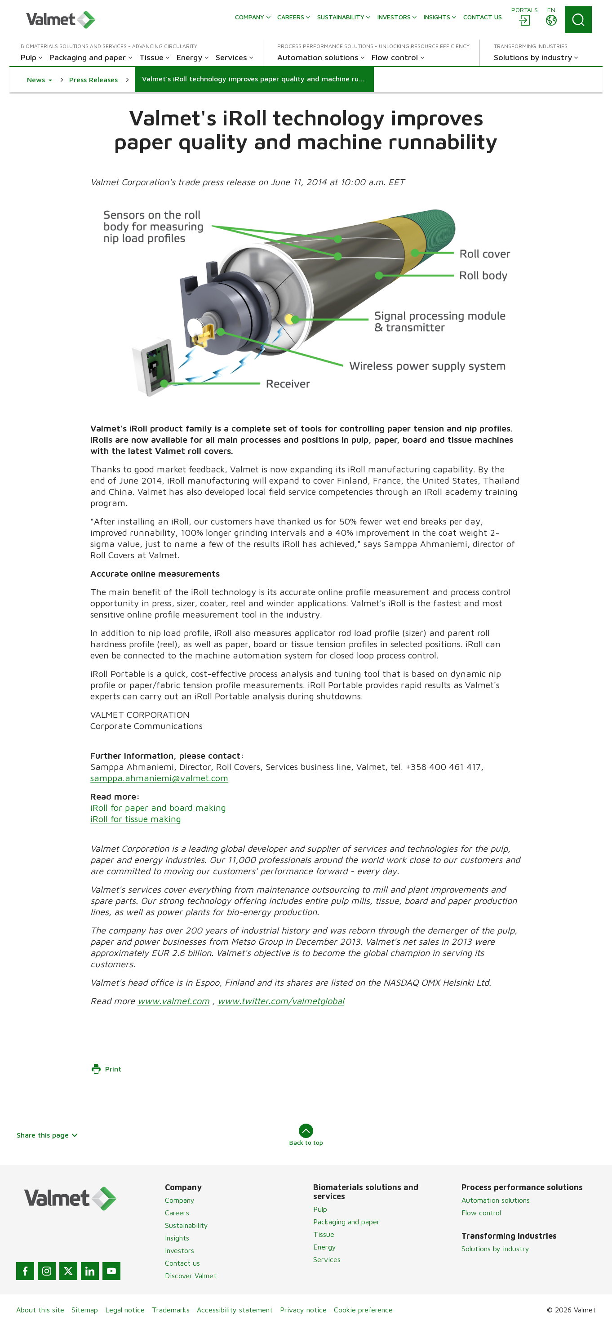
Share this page (47, 1135)
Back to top (306, 1135)
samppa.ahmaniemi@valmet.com (159, 778)
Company (180, 1200)
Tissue (323, 1234)
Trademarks (171, 1310)
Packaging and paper (346, 1222)
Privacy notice (303, 1310)
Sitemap (84, 1310)
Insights (177, 1238)
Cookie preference (363, 1310)
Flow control (481, 1213)
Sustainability (186, 1225)
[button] (39, 79)
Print (106, 1068)
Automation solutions (495, 1200)
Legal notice (125, 1310)
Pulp (320, 1209)
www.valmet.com (173, 1001)
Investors (179, 1250)
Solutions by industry (495, 1249)
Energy (324, 1247)
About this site (40, 1310)
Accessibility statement (235, 1310)
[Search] (578, 19)
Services (327, 1259)
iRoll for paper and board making (158, 807)
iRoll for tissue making (135, 819)
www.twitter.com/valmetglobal (280, 1001)
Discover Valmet (191, 1276)
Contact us (182, 1263)
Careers (177, 1213)
